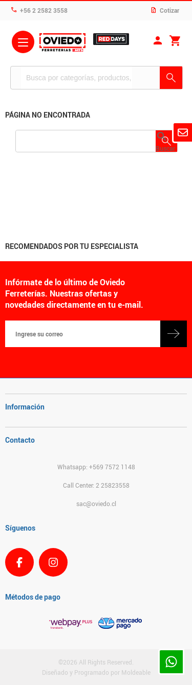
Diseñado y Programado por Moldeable (96, 672)
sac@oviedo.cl (96, 503)
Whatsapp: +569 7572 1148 (96, 467)
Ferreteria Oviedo (62, 43)
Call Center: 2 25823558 (96, 485)
